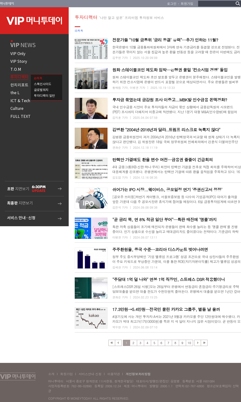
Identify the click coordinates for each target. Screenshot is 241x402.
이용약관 (113, 374)
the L (15, 93)
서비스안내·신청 (90, 374)
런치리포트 (19, 85)
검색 (238, 3)
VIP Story (18, 61)
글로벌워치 (41, 90)
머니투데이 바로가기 (7, 3)
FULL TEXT (20, 116)
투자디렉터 (19, 77)
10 (189, 342)
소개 (51, 374)
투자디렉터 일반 (44, 96)
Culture (16, 108)
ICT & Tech (20, 101)
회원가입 (187, 3)
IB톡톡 (38, 78)
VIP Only (17, 54)
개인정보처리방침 (138, 374)
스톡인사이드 (42, 84)
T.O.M (15, 69)
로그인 (171, 3)
